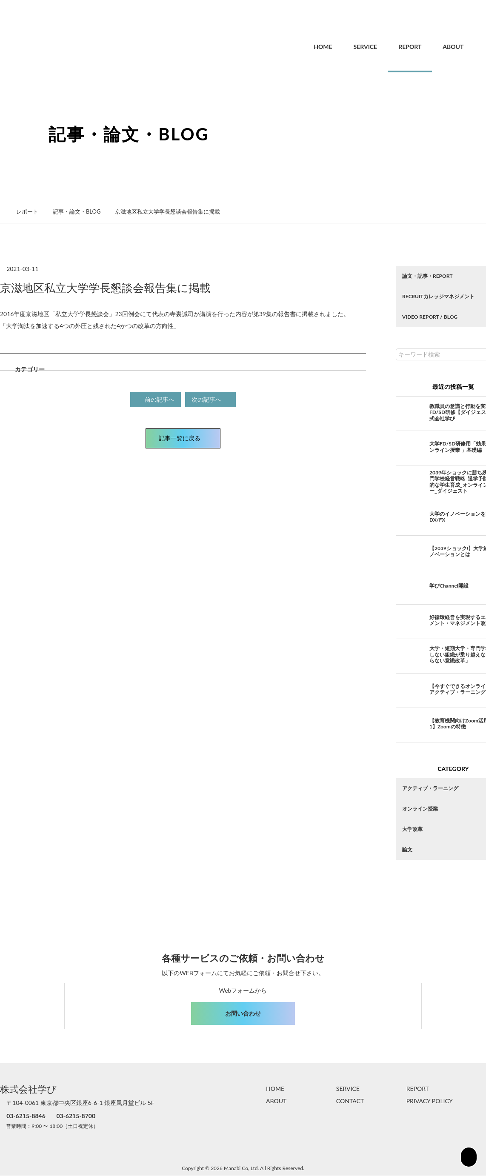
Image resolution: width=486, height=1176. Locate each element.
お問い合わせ (243, 1013)
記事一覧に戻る (183, 437)
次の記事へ (210, 398)
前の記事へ (156, 398)
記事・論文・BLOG (81, 211)
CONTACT (350, 1101)
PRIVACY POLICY (429, 1101)
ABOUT (434, 46)
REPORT (391, 46)
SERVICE (347, 46)
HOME (304, 46)
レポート (32, 211)
